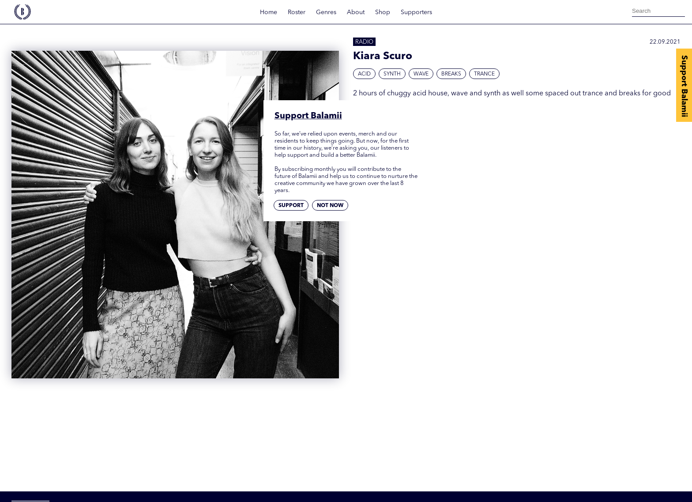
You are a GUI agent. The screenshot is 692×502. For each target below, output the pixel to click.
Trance (484, 74)
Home (268, 12)
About (356, 12)
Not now (330, 205)
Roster (296, 12)
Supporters (416, 12)
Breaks (451, 74)
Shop (382, 12)
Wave (421, 74)
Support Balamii (684, 86)
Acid (364, 74)
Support (291, 205)
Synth (392, 74)
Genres (326, 12)
